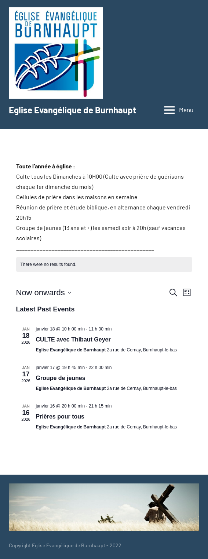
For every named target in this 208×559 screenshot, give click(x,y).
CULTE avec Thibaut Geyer (73, 339)
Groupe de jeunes (60, 378)
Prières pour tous (60, 416)
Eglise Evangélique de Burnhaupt (72, 110)
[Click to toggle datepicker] (43, 292)
